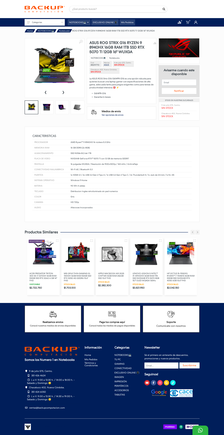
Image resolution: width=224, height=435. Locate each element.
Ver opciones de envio (112, 115)
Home (30, 31)
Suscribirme (189, 365)
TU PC (117, 359)
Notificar (179, 90)
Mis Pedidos (90, 359)
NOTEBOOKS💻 (46, 31)
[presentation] (45, 92)
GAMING (119, 364)
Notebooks (64, 31)
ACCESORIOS (121, 390)
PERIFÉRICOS (121, 386)
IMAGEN (119, 377)
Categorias (45, 22)
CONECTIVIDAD (123, 368)
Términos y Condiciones (91, 364)
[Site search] (115, 9)
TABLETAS (119, 394)
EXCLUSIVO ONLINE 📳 (126, 372)
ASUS (106, 65)
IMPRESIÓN (120, 381)
